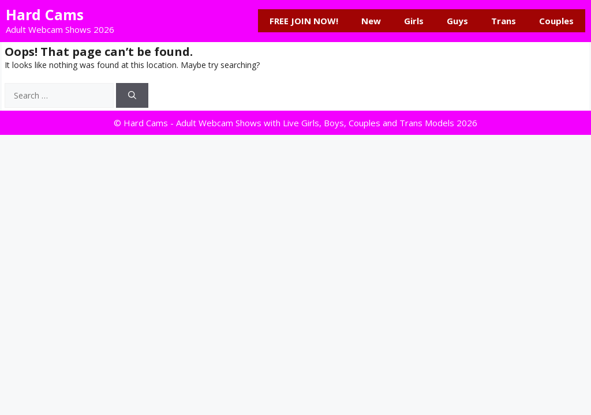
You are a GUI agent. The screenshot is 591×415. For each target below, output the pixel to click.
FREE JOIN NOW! (304, 21)
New (371, 21)
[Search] (132, 95)
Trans (503, 21)
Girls (414, 21)
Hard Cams (45, 14)
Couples (556, 21)
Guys (457, 21)
